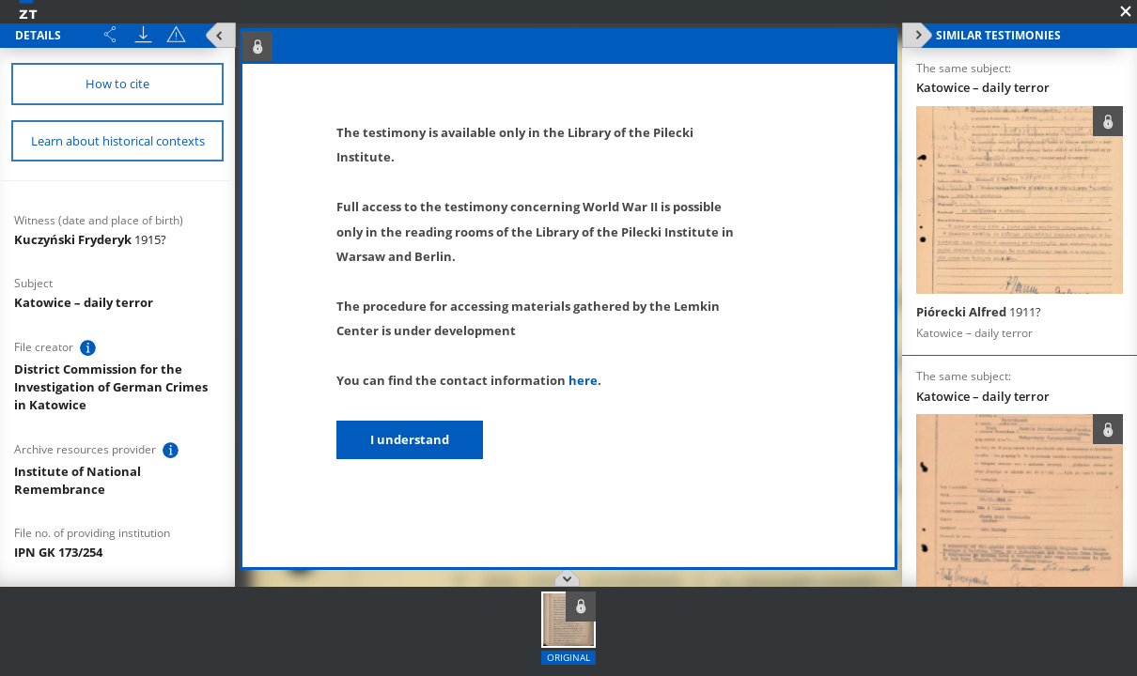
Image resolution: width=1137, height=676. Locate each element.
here (583, 380)
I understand (409, 439)
